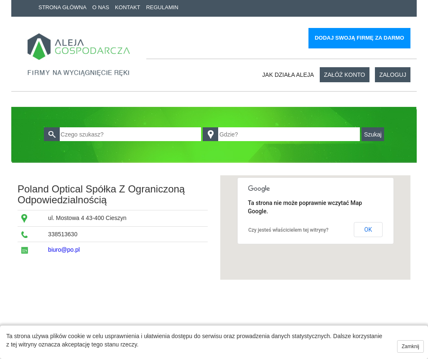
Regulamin (162, 7)
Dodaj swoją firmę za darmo (359, 38)
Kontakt (127, 7)
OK (368, 229)
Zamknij (410, 346)
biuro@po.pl (64, 249)
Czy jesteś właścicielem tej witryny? (288, 230)
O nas (100, 7)
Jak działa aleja (288, 74)
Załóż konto (344, 74)
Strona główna (62, 7)
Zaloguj (392, 74)
